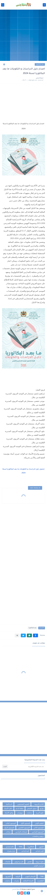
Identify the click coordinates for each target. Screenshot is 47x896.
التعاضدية (40, 881)
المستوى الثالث (11, 823)
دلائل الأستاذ (8, 808)
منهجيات (20, 813)
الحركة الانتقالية (28, 881)
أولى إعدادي (40, 851)
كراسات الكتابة (39, 866)
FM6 (42, 876)
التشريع (8, 876)
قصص (29, 861)
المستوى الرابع (9, 827)
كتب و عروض (19, 861)
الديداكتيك (9, 804)
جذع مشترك (11, 851)
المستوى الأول (25, 823)
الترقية (18, 876)
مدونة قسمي (16, 889)
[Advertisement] (23, 35)
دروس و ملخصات (38, 836)
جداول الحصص (31, 808)
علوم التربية (40, 813)
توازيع (42, 808)
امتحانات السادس (21, 832)
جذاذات (8, 832)
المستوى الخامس (24, 827)
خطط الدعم (19, 808)
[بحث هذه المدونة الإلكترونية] (26, 766)
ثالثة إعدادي (10, 847)
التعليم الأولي (39, 823)
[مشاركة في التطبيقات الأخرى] (17, 635)
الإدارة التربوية (39, 804)
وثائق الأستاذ (9, 813)
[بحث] (2, 4)
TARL (21, 847)
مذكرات (29, 813)
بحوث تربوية (40, 861)
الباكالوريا (31, 847)
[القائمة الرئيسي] (44, 4)
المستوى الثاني (39, 827)
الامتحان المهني (30, 876)
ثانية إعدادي (25, 851)
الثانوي (41, 847)
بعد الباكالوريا (40, 64)
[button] (35, 635)
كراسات (7, 861)
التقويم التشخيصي (23, 804)
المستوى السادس (38, 832)
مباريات (16, 881)
